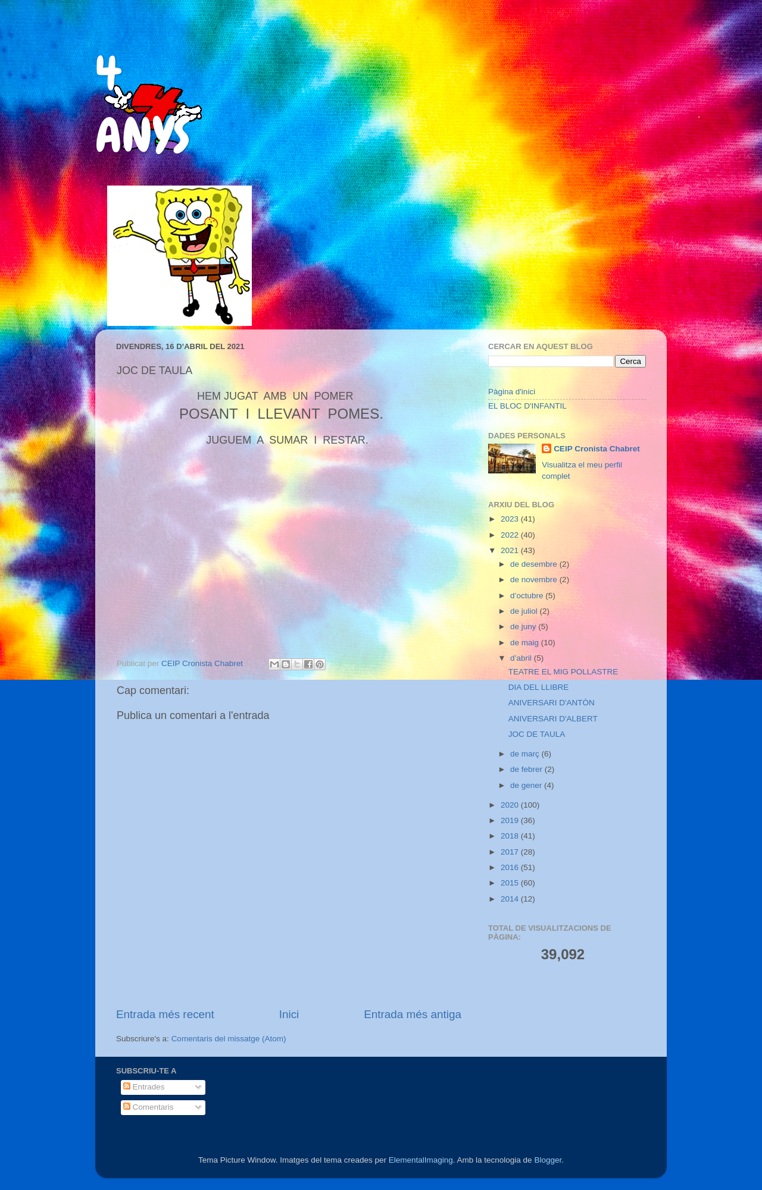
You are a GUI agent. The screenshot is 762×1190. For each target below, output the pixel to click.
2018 (511, 835)
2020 (511, 804)
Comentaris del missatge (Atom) (228, 1038)
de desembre (535, 564)
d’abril (522, 658)
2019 (511, 820)
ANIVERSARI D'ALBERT (553, 718)
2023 (511, 518)
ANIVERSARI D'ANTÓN (551, 702)
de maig (525, 642)
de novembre (535, 579)
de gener (527, 785)
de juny (524, 626)
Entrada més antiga (412, 1014)
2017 (511, 851)
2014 (511, 898)
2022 (511, 534)
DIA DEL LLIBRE (538, 687)
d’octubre (527, 595)
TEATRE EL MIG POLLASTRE (563, 671)
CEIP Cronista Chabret (597, 448)
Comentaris (148, 1107)
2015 (511, 882)
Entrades (144, 1086)
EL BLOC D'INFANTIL (527, 405)
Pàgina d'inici (511, 391)
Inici (289, 1014)
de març (526, 753)
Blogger (547, 1160)
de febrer (527, 769)
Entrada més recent (165, 1014)
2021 (511, 550)
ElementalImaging (421, 1160)
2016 (511, 867)
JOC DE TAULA (537, 734)
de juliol (525, 611)
